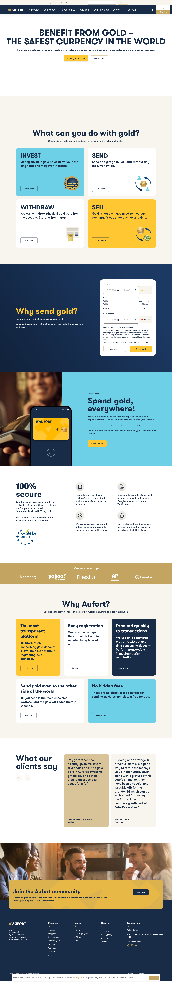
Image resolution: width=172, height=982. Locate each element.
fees (125, 336)
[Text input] (110, 291)
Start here (123, 669)
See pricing (101, 716)
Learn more (100, 59)
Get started (141, 350)
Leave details (97, 445)
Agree (153, 978)
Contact (104, 943)
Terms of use (105, 932)
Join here (141, 896)
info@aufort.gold (134, 942)
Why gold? (34, 10)
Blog (76, 946)
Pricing (77, 931)
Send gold (85, 10)
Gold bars (132, 10)
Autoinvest (118, 10)
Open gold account (75, 59)
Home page (52, 931)
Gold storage (68, 10)
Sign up (163, 12)
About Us (104, 939)
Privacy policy (106, 936)
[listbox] (102, 3)
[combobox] (145, 291)
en (152, 10)
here (105, 336)
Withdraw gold (101, 10)
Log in (163, 8)
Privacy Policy (79, 977)
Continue (123, 3)
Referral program (81, 935)
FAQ (76, 942)
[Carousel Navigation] (38, 780)
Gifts (50, 956)
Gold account (51, 10)
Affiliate (77, 938)
